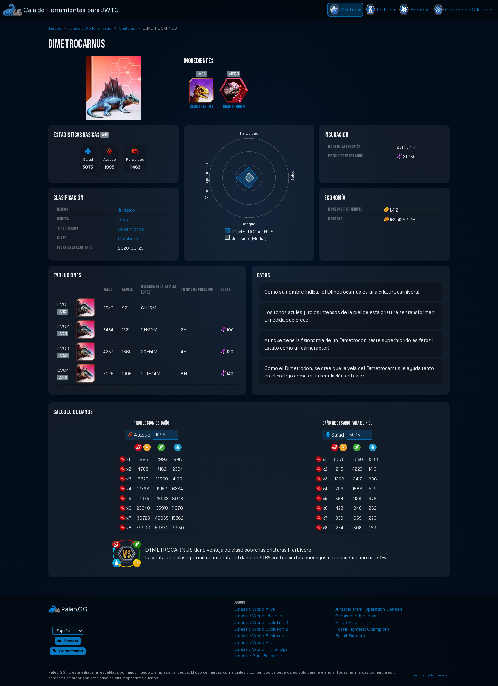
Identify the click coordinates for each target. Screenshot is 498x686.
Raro (123, 219)
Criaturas (127, 28)
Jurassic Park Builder (255, 655)
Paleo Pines (347, 622)
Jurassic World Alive (254, 609)
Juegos (54, 28)
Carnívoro (128, 238)
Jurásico (126, 210)
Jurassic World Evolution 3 (261, 622)
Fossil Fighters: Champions (362, 629)
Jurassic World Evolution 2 (261, 629)
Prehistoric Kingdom (355, 615)
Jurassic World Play (254, 642)
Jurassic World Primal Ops (261, 649)
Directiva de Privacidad (429, 675)
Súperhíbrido (131, 229)
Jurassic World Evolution (259, 635)
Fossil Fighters (350, 635)
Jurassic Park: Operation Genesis (368, 609)
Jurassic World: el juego (90, 28)
